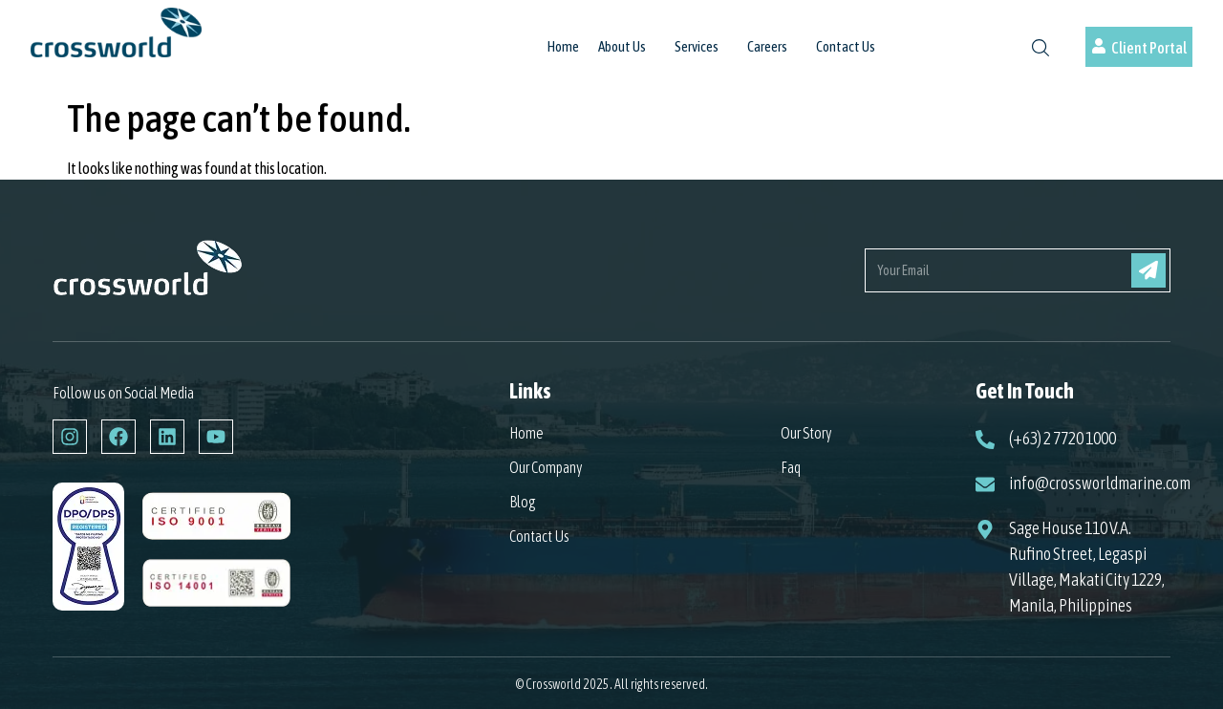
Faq (791, 467)
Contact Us (845, 46)
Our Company (546, 467)
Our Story (806, 432)
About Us (622, 46)
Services (697, 46)
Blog (522, 501)
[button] (626, 56)
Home (563, 46)
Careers (767, 46)
